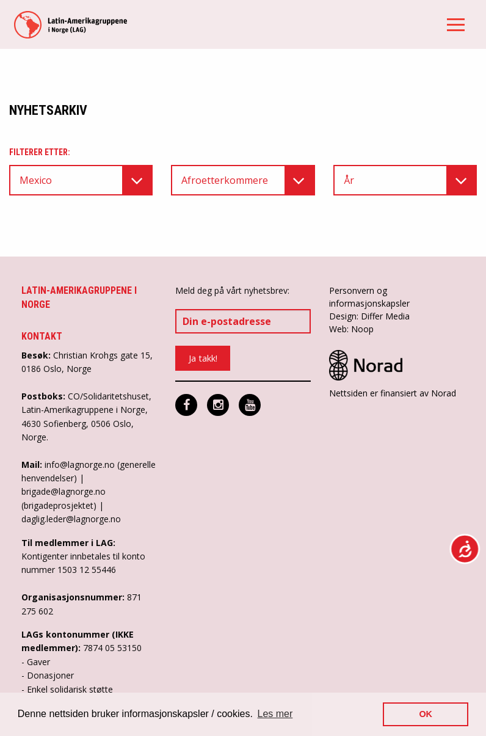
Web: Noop (351, 329)
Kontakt (41, 336)
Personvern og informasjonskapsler (369, 297)
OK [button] (425, 714)
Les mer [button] (275, 714)
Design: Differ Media (369, 316)
